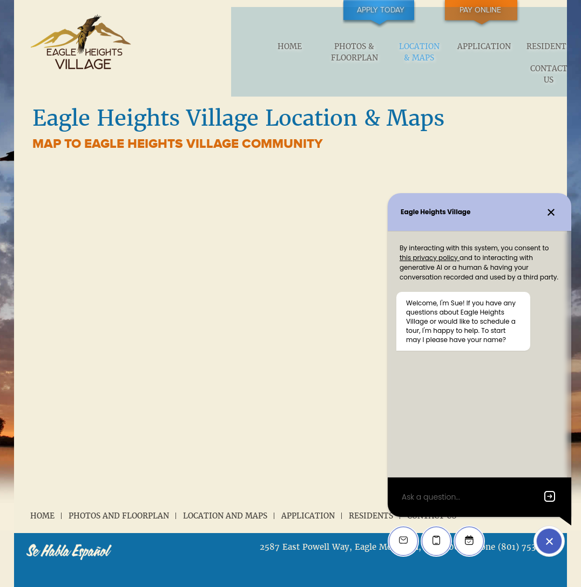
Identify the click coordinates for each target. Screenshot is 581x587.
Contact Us (520, 53)
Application (392, 47)
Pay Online (503, 10)
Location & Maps (328, 53)
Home (199, 47)
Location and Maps (225, 497)
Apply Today (425, 10)
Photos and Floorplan (119, 497)
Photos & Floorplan (263, 53)
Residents (457, 47)
